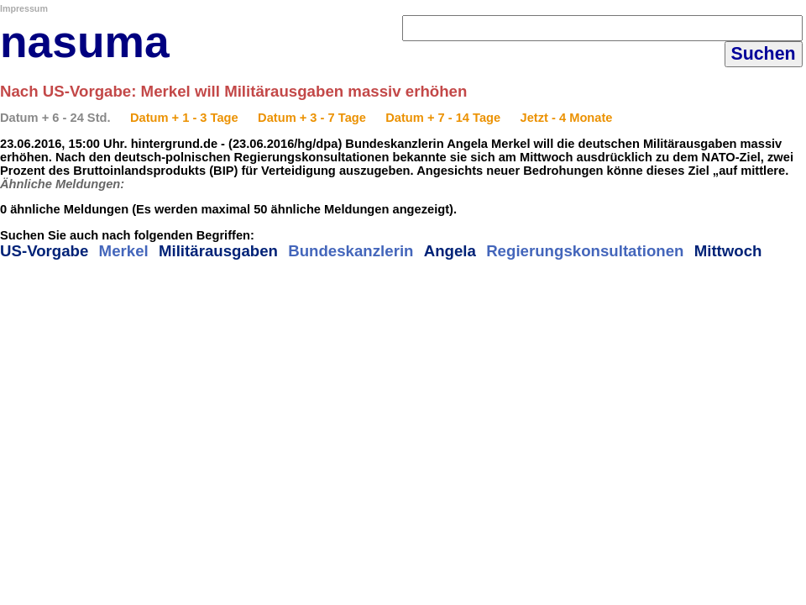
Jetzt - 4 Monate (567, 117)
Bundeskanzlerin (350, 251)
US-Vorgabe (44, 251)
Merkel (124, 251)
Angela (450, 251)
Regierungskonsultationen (584, 251)
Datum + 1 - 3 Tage (184, 117)
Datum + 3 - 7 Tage (312, 117)
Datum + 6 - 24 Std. (55, 117)
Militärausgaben (218, 251)
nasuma (85, 41)
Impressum (24, 8)
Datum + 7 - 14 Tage (442, 117)
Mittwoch (728, 251)
